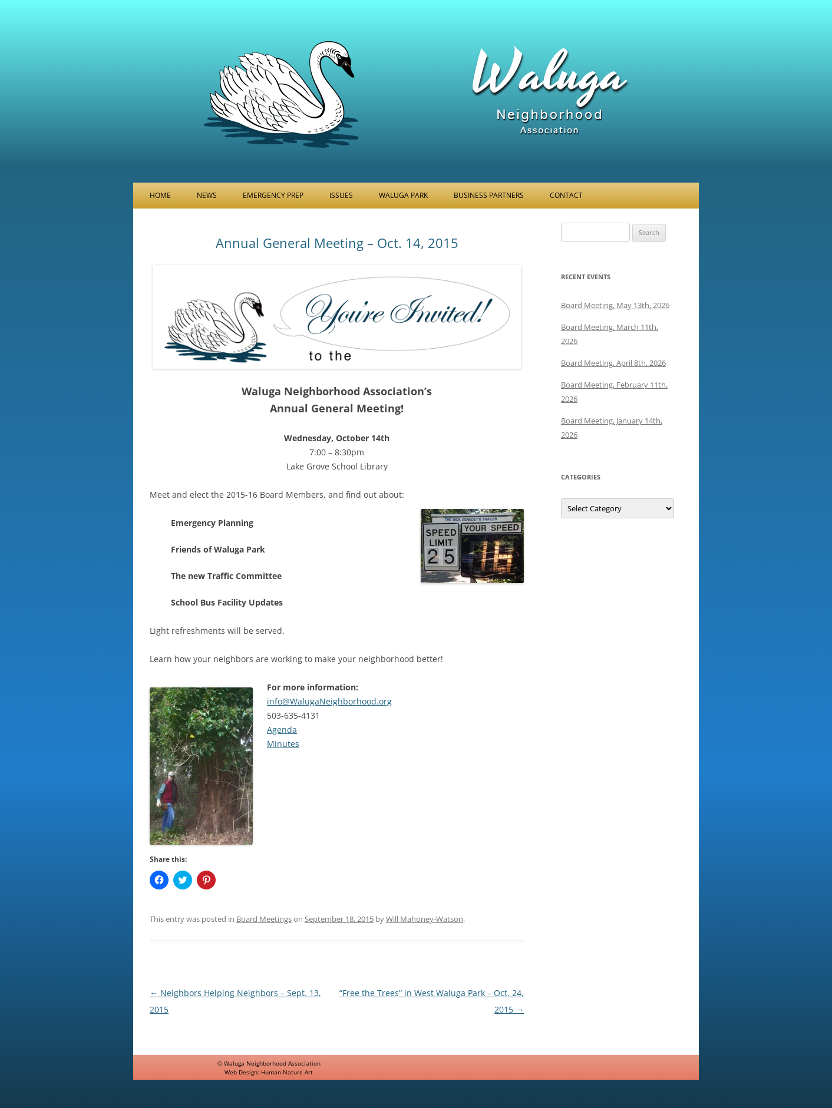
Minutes (283, 743)
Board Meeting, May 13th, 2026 (615, 305)
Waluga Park (403, 195)
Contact (566, 195)
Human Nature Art (287, 1072)
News (207, 195)
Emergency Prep (273, 195)
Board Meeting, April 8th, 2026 (613, 363)
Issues (341, 195)
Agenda (282, 729)
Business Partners (489, 195)
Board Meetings (264, 919)
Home (160, 195)
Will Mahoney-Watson (424, 919)
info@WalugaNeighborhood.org (329, 701)
